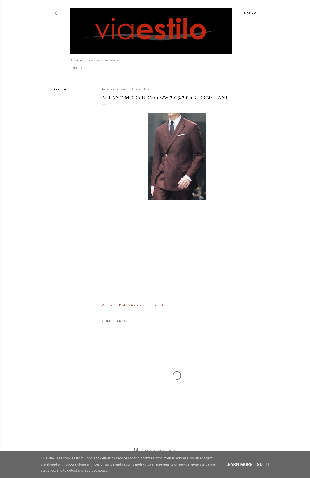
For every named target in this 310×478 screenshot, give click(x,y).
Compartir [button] (61, 89)
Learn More (238, 464)
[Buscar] (249, 13)
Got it (263, 464)
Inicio (76, 68)
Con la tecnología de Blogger (155, 450)
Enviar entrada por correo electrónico (142, 305)
